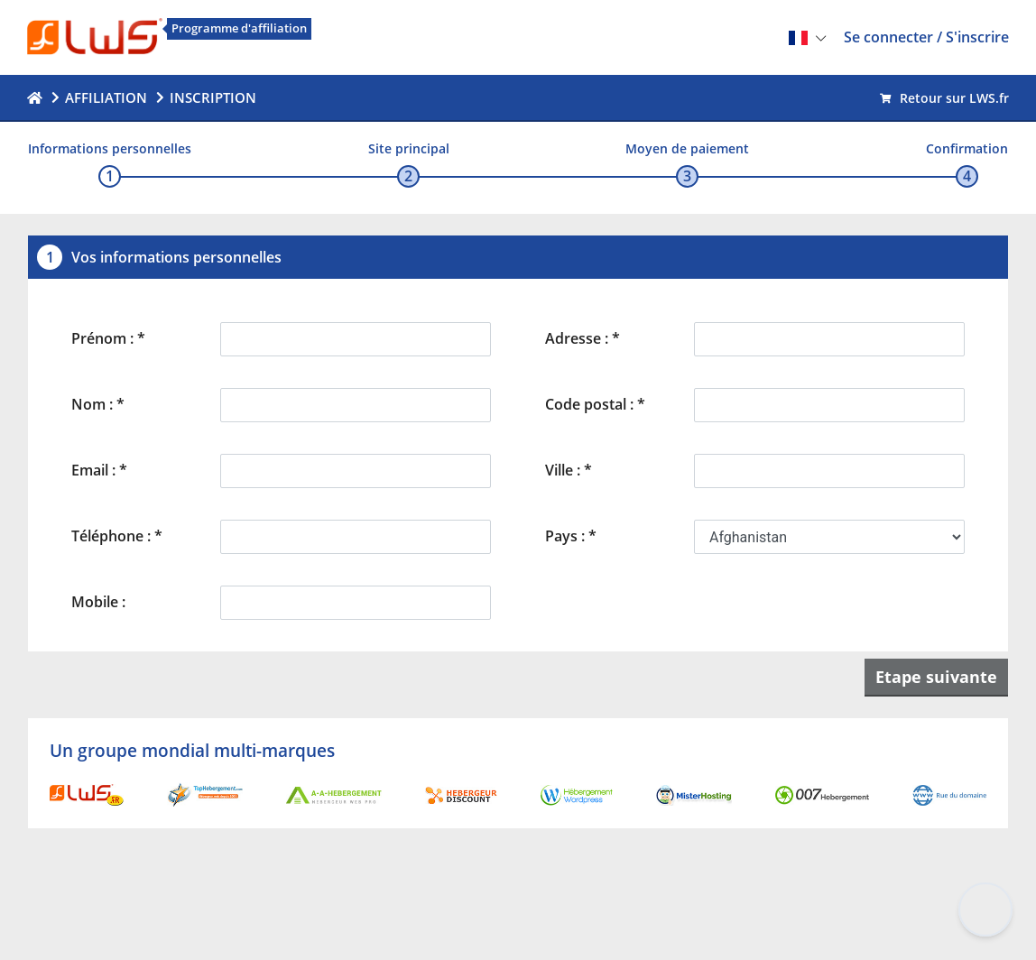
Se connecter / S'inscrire (926, 37)
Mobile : (98, 602)
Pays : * (571, 536)
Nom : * (98, 404)
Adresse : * (582, 338)
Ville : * (568, 470)
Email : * (99, 470)
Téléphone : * (116, 536)
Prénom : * (108, 338)
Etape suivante (936, 677)
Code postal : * (595, 404)
